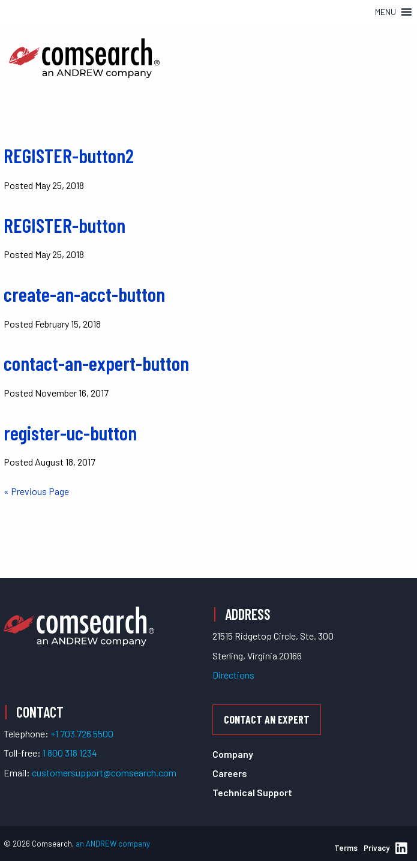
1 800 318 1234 (70, 752)
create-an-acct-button (84, 294)
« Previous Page (36, 491)
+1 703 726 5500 (81, 733)
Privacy (376, 848)
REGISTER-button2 (69, 155)
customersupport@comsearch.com (104, 772)
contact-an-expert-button (96, 363)
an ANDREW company (113, 843)
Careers (229, 773)
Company (232, 754)
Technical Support (252, 792)
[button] (385, 12)
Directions (233, 674)
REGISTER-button (64, 225)
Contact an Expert (267, 719)
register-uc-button (70, 433)
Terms (346, 848)
